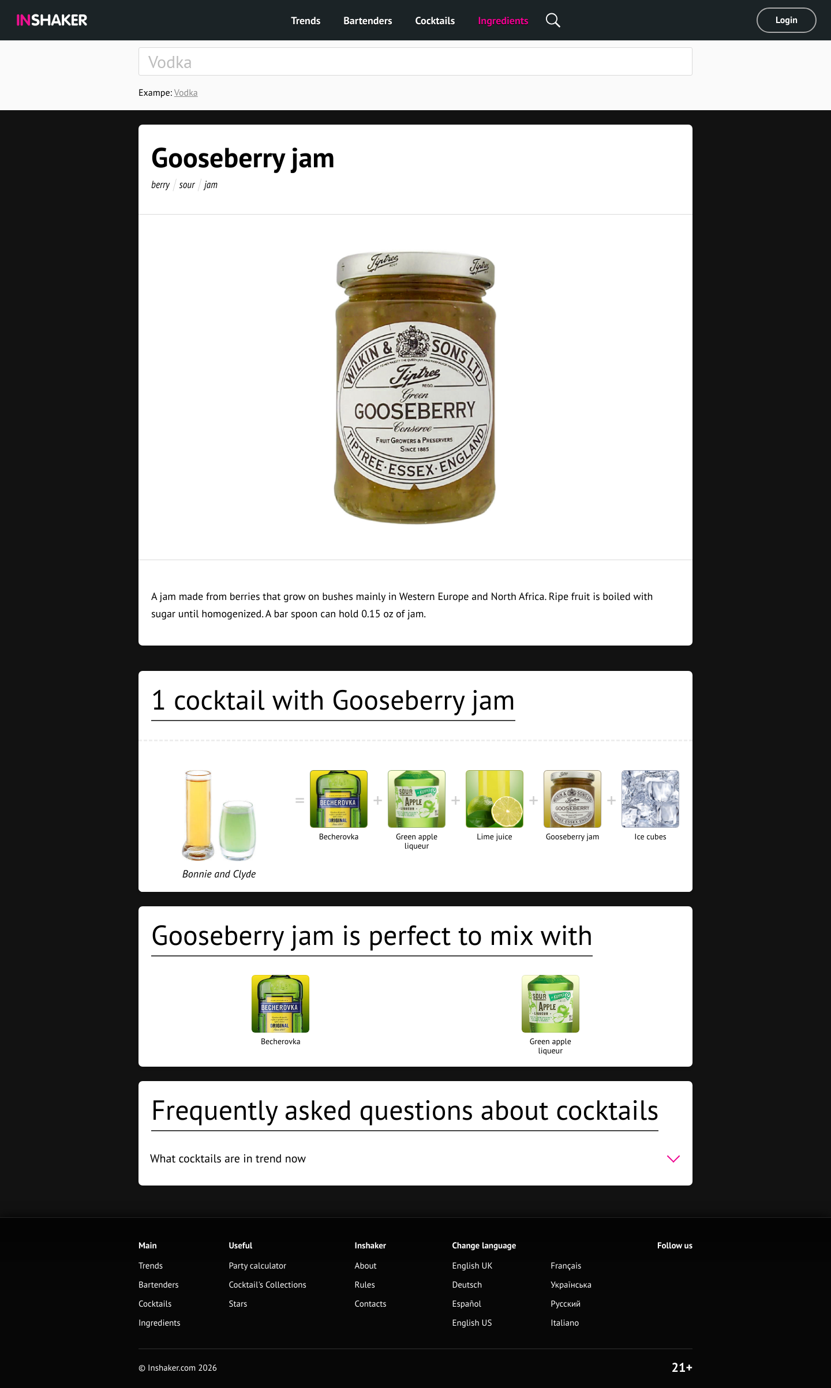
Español (466, 1304)
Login (787, 20)
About (366, 1266)
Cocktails (435, 20)
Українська (571, 1285)
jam (211, 184)
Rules (365, 1285)
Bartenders (367, 20)
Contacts (371, 1304)
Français (566, 1266)
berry (160, 184)
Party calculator (257, 1266)
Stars (238, 1304)
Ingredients (503, 20)
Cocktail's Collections (267, 1285)
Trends (305, 20)
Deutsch (467, 1285)
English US (472, 1323)
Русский (566, 1304)
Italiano (565, 1323)
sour (187, 184)
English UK (472, 1266)
